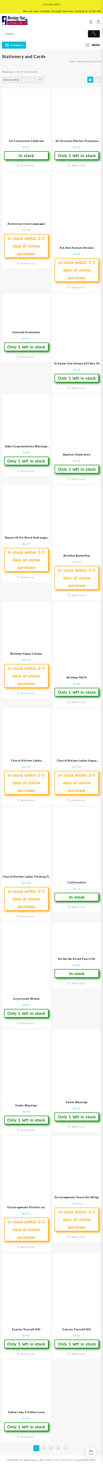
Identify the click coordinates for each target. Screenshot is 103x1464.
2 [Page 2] (44, 1448)
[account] (91, 21)
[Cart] (98, 22)
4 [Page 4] (58, 1448)
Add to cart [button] (28, 165)
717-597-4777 (51, 4)
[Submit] (94, 33)
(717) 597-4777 (63, 1459)
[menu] (92, 45)
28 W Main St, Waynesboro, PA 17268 (29, 1459)
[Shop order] (23, 80)
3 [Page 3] (51, 1448)
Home (72, 61)
